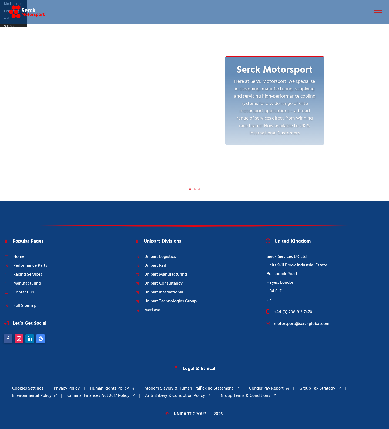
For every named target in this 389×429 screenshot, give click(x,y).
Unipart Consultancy (163, 283)
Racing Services (27, 274)
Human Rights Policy (112, 388)
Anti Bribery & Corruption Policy (177, 395)
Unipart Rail (155, 265)
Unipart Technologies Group (170, 301)
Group (190, 414)
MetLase (152, 310)
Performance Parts (30, 265)
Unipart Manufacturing (165, 274)
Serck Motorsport (275, 70)
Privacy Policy (67, 388)
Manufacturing (27, 283)
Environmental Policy (34, 395)
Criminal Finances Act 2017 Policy (101, 395)
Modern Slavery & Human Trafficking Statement (192, 388)
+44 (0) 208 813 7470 (293, 312)
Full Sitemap (24, 305)
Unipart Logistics (160, 256)
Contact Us (23, 292)
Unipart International (163, 292)
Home (18, 256)
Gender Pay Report (269, 388)
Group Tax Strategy (320, 388)
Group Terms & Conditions (248, 395)
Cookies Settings (27, 388)
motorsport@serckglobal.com (301, 323)
